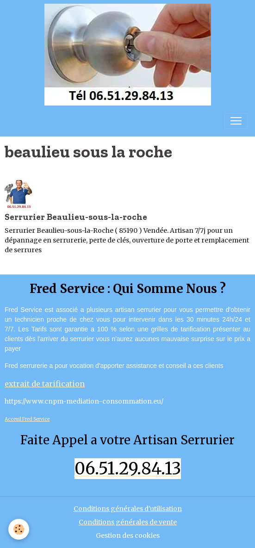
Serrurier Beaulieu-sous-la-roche (76, 217)
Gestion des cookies (128, 535)
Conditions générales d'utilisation (128, 508)
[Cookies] (18, 529)
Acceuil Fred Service (27, 419)
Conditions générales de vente (128, 522)
